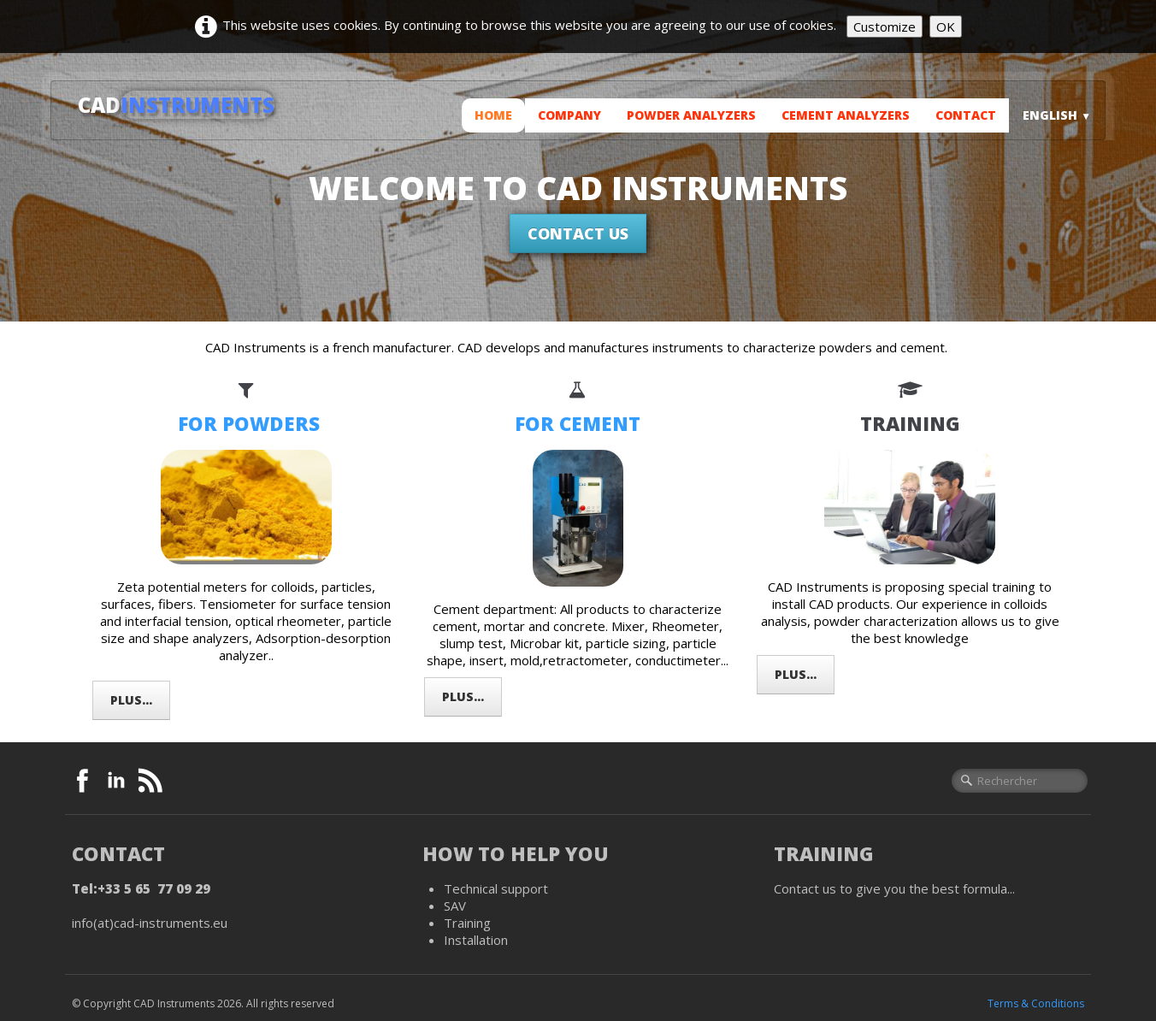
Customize (884, 26)
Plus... (131, 700)
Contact (965, 115)
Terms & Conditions (1036, 1003)
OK (945, 26)
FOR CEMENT (577, 423)
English (1057, 115)
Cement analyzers (845, 115)
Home (493, 115)
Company (569, 115)
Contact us (578, 233)
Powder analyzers (691, 115)
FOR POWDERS (249, 423)
